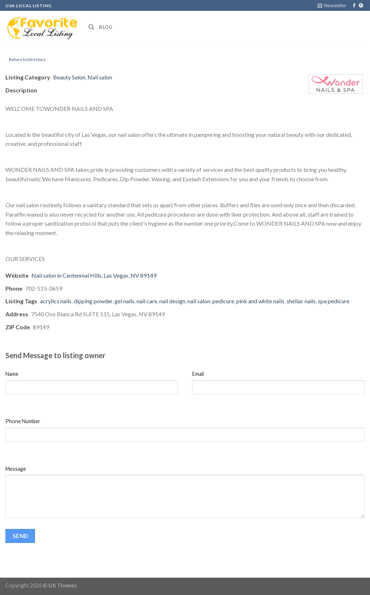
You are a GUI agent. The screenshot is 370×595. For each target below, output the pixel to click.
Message (15, 469)
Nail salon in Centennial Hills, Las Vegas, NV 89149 (93, 275)
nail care (147, 301)
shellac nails (301, 301)
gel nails (124, 301)
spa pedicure (333, 301)
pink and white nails (260, 301)
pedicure (223, 301)
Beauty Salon (69, 77)
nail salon (199, 301)
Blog (105, 27)
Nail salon (99, 77)
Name (11, 374)
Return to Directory (27, 59)
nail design (172, 301)
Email (198, 374)
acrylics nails (56, 301)
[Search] (91, 27)
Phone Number (22, 421)
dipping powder (93, 301)
